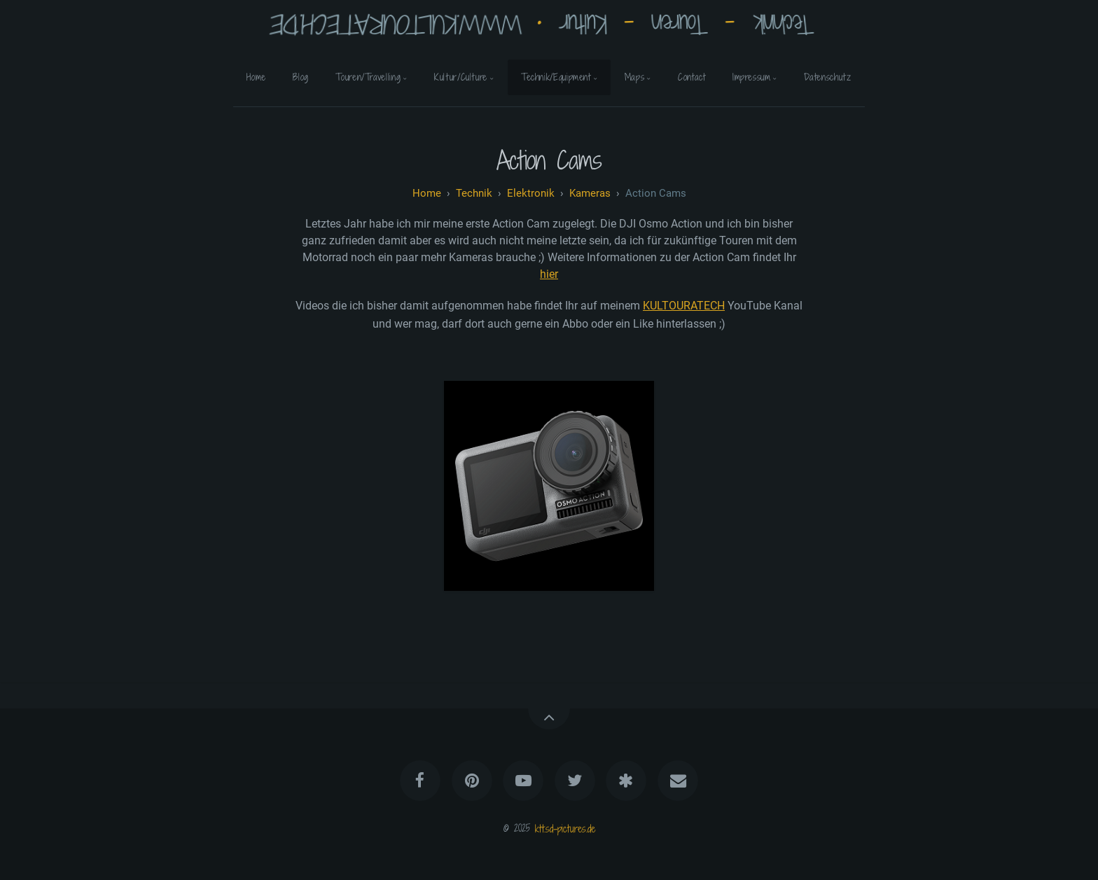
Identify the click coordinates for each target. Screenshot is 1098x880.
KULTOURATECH (684, 305)
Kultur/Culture (460, 77)
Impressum (751, 77)
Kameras (590, 193)
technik (474, 193)
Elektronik (531, 193)
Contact (691, 77)
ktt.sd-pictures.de (565, 827)
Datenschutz (827, 77)
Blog (301, 77)
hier (549, 274)
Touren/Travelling (368, 77)
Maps (635, 77)
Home (256, 77)
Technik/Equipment (556, 77)
